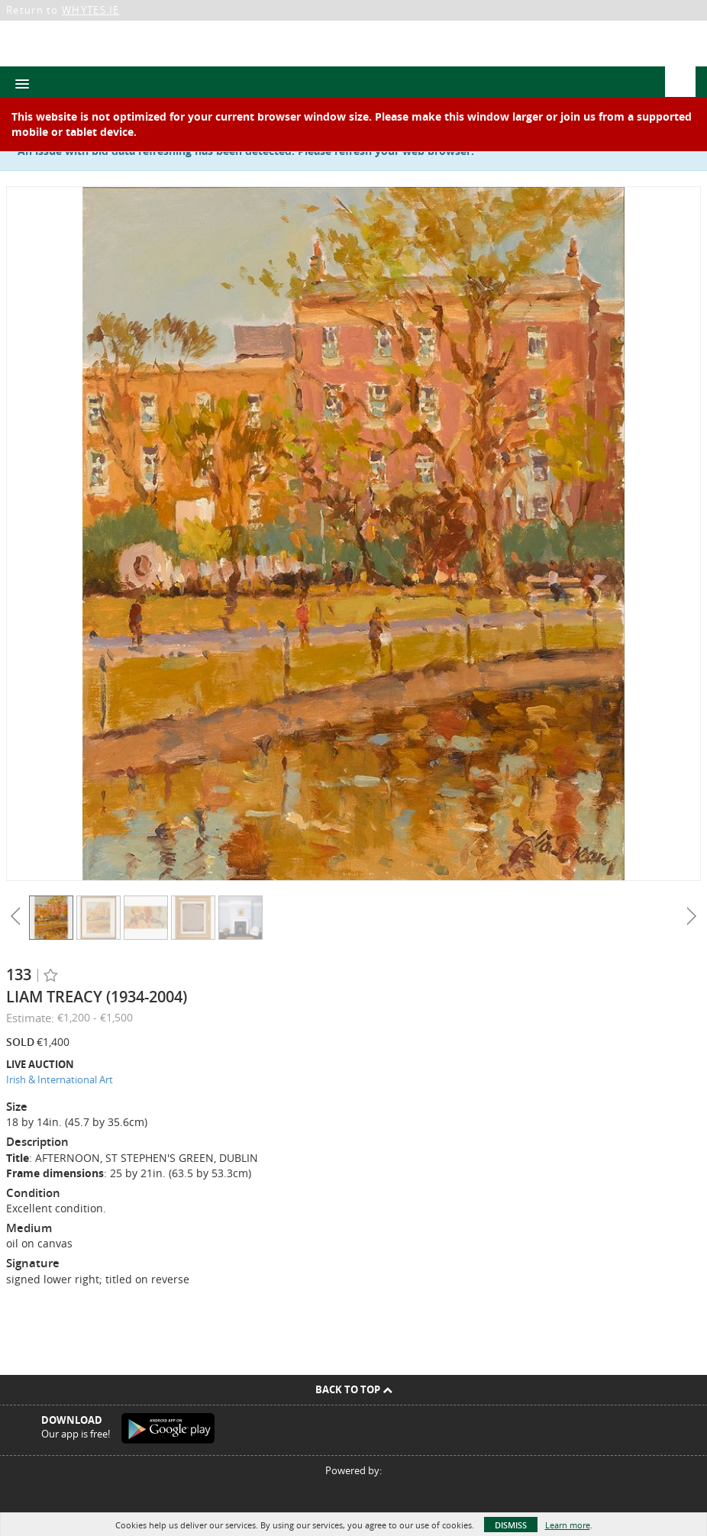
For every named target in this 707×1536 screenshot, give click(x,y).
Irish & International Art (59, 1079)
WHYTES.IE (91, 10)
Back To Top (353, 1389)
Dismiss (511, 1525)
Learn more (567, 1525)
